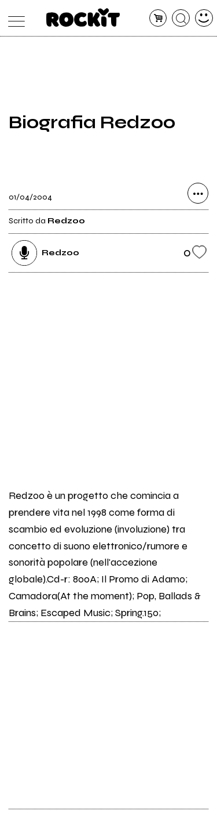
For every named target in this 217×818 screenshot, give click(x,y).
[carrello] (158, 18)
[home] (83, 17)
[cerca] (181, 18)
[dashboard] (204, 18)
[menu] (14, 18)
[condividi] (197, 193)
